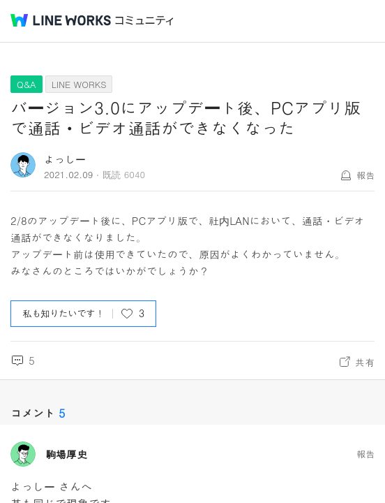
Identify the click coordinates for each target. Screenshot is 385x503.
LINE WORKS (79, 84)
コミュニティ (144, 20)
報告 (365, 175)
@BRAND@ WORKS (60, 20)
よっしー (65, 159)
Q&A (26, 84)
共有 (365, 362)
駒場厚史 (66, 454)
